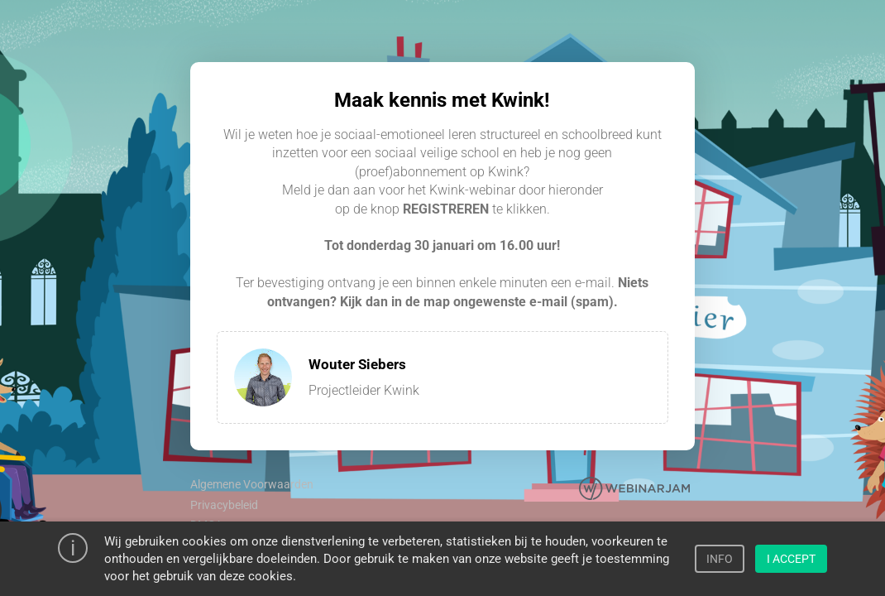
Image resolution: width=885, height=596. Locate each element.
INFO (719, 558)
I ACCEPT (791, 558)
